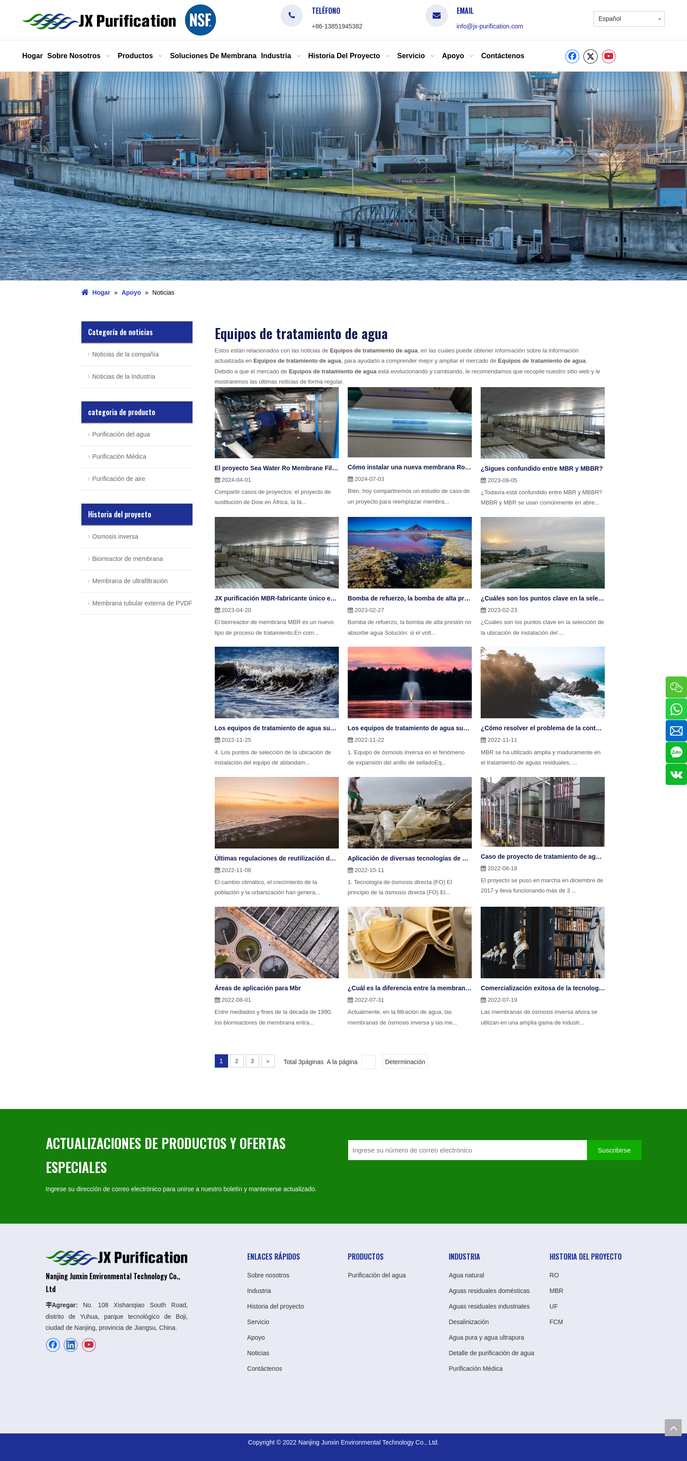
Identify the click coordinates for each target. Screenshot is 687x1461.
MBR (556, 1289)
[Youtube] (609, 56)
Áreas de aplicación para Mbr (258, 986)
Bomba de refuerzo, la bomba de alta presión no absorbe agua (410, 596)
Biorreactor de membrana (127, 556)
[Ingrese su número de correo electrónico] (465, 1148)
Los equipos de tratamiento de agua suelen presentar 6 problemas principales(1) (410, 726)
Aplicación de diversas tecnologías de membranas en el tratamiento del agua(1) (410, 856)
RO (554, 1273)
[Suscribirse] (614, 1148)
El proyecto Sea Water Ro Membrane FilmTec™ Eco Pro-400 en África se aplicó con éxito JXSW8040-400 (277, 466)
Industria (259, 1289)
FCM (556, 1320)
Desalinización (469, 1320)
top (673, 1427)
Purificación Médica (119, 454)
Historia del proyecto (275, 1304)
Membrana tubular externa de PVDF (142, 601)
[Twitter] (590, 56)
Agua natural (466, 1273)
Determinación (405, 1060)
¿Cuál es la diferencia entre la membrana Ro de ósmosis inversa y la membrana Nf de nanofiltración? (410, 986)
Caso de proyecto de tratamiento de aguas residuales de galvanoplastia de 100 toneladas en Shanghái (543, 854)
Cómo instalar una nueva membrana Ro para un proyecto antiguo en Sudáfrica (410, 465)
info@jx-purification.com (490, 26)
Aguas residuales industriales (489, 1304)
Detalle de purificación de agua (491, 1351)
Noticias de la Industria (124, 374)
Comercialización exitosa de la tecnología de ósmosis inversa (543, 986)
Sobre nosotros (268, 1273)
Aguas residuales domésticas (489, 1289)
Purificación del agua (121, 432)
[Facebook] (572, 56)
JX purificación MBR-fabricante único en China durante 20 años (277, 596)
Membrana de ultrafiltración (130, 579)
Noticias (258, 1351)
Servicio (258, 1320)
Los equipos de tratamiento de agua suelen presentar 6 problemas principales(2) (277, 726)
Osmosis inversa (115, 534)
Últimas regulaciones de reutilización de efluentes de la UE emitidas (277, 856)
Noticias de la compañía (125, 352)
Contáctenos (264, 1366)
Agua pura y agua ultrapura (486, 1335)
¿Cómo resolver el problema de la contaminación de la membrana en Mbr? (543, 726)
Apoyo (256, 1335)
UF (554, 1304)
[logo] (200, 20)
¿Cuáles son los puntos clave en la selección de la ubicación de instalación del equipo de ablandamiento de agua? (543, 596)
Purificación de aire (118, 476)
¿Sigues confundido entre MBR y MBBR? (542, 466)
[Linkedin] (71, 1343)
